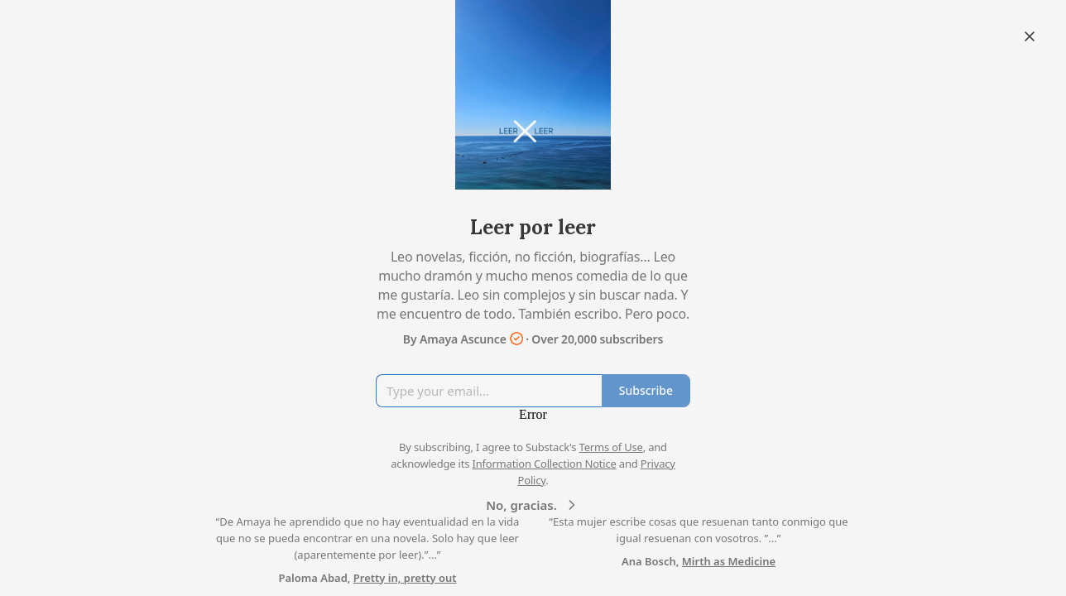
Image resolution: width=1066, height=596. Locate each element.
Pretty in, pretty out (405, 577)
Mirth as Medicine (728, 561)
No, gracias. (533, 505)
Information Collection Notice (544, 463)
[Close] (1029, 36)
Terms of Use (611, 447)
